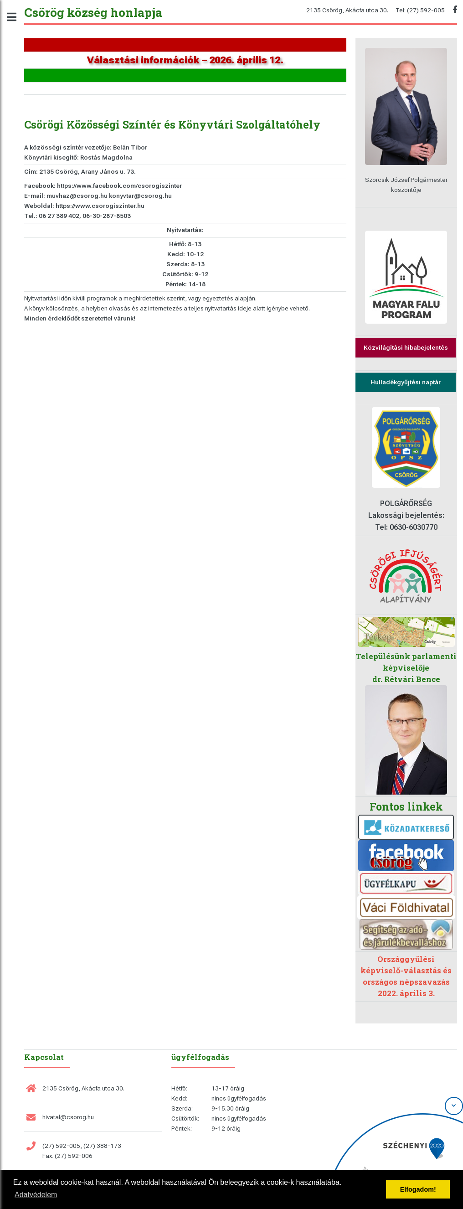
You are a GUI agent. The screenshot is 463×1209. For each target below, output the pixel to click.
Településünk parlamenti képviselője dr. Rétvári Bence (406, 667)
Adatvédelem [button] (36, 1195)
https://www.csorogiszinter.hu (100, 205)
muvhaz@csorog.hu (77, 195)
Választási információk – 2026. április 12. (185, 60)
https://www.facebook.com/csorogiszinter (119, 185)
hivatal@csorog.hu (68, 1117)
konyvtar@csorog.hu (140, 195)
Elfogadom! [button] (418, 1189)
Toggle (16, 17)
